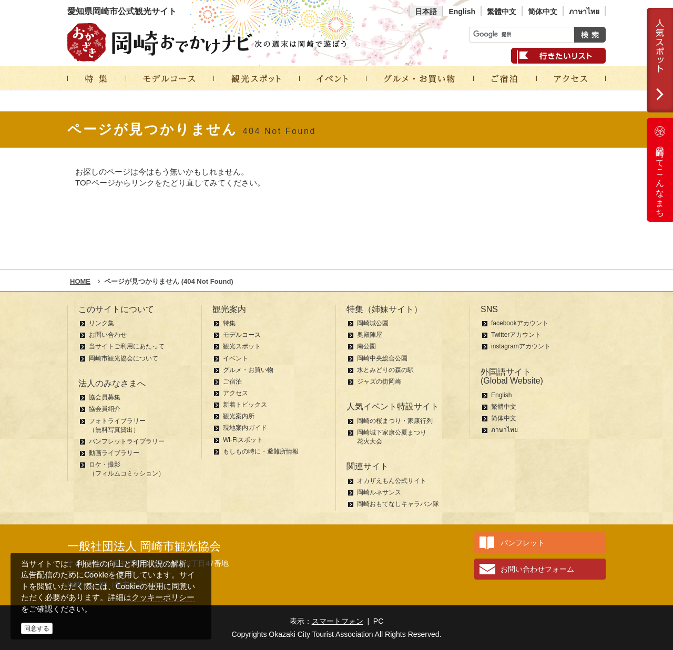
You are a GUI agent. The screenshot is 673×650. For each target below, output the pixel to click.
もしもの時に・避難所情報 (261, 451)
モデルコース (242, 334)
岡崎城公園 (373, 323)
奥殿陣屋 (369, 334)
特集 (229, 323)
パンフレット (523, 543)
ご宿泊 (232, 381)
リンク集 (101, 323)
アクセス (235, 393)
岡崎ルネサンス (379, 492)
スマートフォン (337, 621)
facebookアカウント (519, 323)
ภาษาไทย (584, 11)
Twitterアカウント (516, 334)
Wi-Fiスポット (243, 439)
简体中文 (542, 11)
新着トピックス (245, 404)
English (461, 11)
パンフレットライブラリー (127, 441)
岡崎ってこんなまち (660, 169)
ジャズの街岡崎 (379, 381)
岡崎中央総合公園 (382, 358)
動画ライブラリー (114, 453)
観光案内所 (238, 416)
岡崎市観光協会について (123, 358)
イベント (235, 358)
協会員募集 (104, 397)
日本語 (426, 11)
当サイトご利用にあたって (127, 346)
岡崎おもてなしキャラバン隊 (398, 504)
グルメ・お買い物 (248, 370)
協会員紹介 (104, 408)
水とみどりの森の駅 (385, 370)
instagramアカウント (520, 346)
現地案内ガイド (245, 427)
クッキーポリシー (163, 597)
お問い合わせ (108, 334)
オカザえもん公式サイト (391, 480)
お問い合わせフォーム (537, 569)
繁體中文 (501, 11)
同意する (36, 628)
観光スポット (242, 346)
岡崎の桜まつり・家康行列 (395, 421)
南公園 (366, 346)
